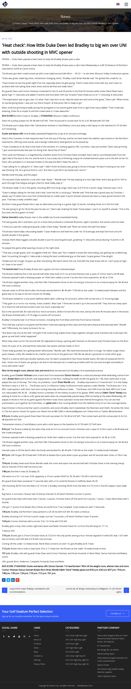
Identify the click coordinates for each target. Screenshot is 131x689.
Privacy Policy (39, 664)
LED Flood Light (72, 643)
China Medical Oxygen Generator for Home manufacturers (112, 659)
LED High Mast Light (74, 648)
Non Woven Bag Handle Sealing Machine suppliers (110, 670)
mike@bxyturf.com (84, 685)
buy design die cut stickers (108, 649)
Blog (36, 652)
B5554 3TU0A (103, 665)
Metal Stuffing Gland (105, 654)
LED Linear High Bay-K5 (75, 656)
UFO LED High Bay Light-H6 (77, 664)
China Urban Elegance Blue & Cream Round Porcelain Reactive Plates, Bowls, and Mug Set (112, 638)
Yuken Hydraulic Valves (106, 676)
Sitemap (37, 660)
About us (37, 639)
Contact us (117, 613)
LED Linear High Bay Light (76, 635)
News (24, 23)
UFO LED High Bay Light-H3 (77, 660)
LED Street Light (72, 652)
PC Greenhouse (103, 645)
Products (37, 643)
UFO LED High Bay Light (76, 639)
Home (16, 23)
